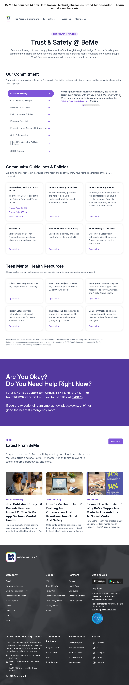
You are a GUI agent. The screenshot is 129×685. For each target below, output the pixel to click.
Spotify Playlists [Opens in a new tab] (76, 642)
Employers (74, 590)
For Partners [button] (50, 19)
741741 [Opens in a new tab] (80, 392)
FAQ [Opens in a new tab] (48, 581)
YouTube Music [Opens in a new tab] (76, 652)
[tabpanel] (94, 98)
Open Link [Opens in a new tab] (15, 248)
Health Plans (75, 585)
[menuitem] (27, 18)
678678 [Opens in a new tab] (77, 397)
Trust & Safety (53, 585)
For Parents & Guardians (27, 19)
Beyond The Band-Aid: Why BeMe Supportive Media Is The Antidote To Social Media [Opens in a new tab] (105, 510)
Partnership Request (15, 585)
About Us (66, 19)
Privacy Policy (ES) (19, 210)
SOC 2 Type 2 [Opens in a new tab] (12, 600)
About (9, 581)
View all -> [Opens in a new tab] (115, 441)
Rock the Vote (52, 661)
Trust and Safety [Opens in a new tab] (53, 499)
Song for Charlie (54, 647)
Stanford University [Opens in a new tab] (14, 499)
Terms (49, 614)
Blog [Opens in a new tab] (8, 619)
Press (8, 605)
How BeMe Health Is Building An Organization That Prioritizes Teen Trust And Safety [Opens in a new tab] (64, 512)
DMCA (9, 614)
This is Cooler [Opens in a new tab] (52, 652)
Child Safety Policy (55, 605)
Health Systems (76, 600)
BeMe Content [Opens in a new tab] (76, 661)
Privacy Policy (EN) (19, 206)
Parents (72, 581)
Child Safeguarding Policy (18, 590)
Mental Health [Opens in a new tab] (93, 499)
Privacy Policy (52, 609)
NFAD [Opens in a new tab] (49, 657)
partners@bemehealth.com (106, 609)
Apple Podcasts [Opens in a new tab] (76, 657)
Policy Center (52, 590)
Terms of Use (17, 215)
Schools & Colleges (78, 595)
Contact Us (80, 19)
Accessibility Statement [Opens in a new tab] (17, 595)
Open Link (55, 215)
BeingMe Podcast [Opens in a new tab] (77, 647)
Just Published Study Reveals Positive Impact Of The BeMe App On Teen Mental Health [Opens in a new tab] (24, 512)
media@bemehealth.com (104, 599)
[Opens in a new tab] (69, 8)
